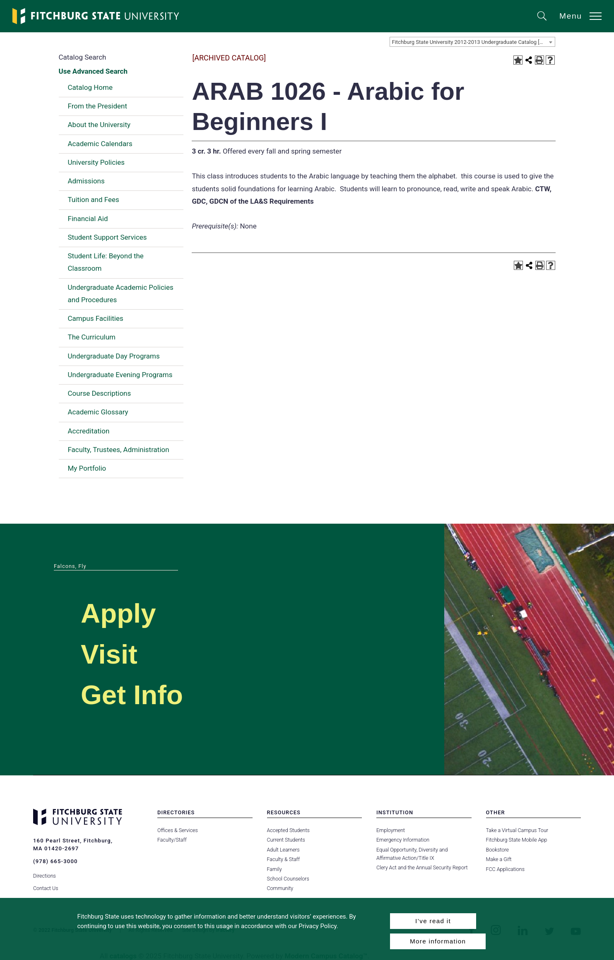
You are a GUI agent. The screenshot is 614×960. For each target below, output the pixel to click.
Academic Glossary (98, 412)
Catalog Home (90, 87)
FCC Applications (505, 869)
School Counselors (288, 879)
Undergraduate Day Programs (114, 356)
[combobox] (472, 42)
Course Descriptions (99, 393)
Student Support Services (107, 237)
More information (438, 941)
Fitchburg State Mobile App (516, 840)
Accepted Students (288, 830)
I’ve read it (433, 920)
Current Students (286, 840)
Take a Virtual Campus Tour (517, 830)
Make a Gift (499, 859)
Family (274, 869)
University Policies (96, 162)
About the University (99, 124)
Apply (118, 613)
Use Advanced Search (93, 71)
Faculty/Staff (172, 840)
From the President (98, 106)
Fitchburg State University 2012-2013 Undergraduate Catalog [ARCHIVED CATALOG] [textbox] (473, 42)
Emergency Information (402, 840)
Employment (390, 830)
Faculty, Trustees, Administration (118, 449)
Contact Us (45, 888)
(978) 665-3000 (55, 861)
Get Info (132, 695)
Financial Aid (88, 218)
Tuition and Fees (93, 199)
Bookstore (497, 850)
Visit (109, 654)
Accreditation (89, 431)
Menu (570, 16)
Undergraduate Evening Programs (120, 375)
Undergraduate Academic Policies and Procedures (120, 293)
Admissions (86, 181)
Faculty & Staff (283, 859)
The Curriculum (92, 337)
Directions (44, 876)
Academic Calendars (100, 144)
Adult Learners (283, 850)
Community (280, 888)
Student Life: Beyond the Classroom (106, 262)
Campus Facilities (95, 318)
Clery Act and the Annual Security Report (421, 867)
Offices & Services (177, 830)
